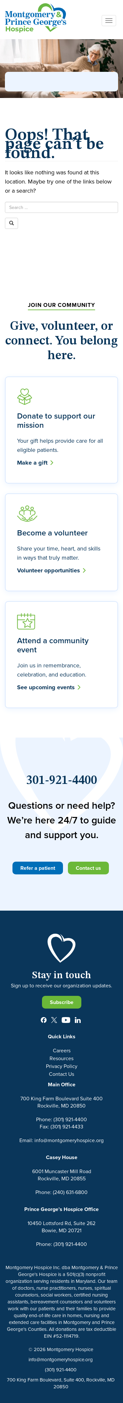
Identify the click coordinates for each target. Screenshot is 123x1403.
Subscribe (61, 1002)
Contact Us (61, 1073)
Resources (61, 1058)
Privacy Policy (61, 1066)
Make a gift (35, 462)
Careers (62, 1050)
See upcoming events (48, 687)
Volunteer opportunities (51, 570)
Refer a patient (37, 868)
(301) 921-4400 (60, 1369)
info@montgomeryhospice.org (61, 1359)
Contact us (88, 868)
